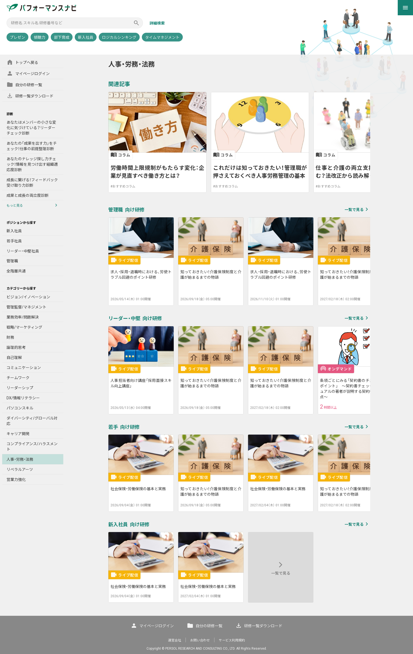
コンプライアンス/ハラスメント (32, 446)
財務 (10, 337)
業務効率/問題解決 (23, 317)
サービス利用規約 (232, 640)
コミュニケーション (24, 367)
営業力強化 (16, 479)
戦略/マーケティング (24, 327)
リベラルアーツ (20, 469)
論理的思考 (16, 347)
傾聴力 (39, 37)
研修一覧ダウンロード (30, 96)
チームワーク (18, 378)
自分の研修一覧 (24, 84)
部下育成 (61, 37)
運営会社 (174, 640)
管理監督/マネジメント (26, 307)
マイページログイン (28, 73)
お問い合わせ (200, 640)
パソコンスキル (20, 408)
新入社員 (85, 37)
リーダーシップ (20, 388)
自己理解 (14, 357)
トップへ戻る (22, 62)
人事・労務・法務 (20, 459)
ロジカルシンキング (119, 37)
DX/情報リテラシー (23, 398)
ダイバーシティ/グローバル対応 (32, 421)
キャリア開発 (18, 434)
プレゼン (17, 37)
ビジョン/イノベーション (28, 297)
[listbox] (239, 142)
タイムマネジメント (162, 37)
